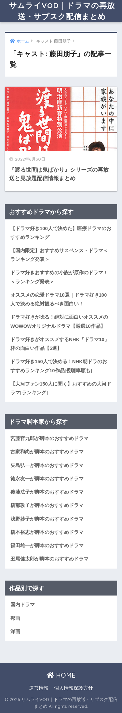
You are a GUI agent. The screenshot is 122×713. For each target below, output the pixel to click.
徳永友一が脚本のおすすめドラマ (47, 478)
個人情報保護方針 (73, 688)
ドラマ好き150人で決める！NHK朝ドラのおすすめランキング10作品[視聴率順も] (58, 366)
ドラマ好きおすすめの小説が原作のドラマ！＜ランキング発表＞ (59, 277)
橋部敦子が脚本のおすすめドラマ (47, 505)
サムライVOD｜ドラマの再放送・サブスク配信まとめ (62, 11)
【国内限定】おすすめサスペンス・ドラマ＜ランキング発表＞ (59, 255)
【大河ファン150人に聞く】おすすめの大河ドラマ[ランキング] (60, 388)
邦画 (15, 618)
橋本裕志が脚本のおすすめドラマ (47, 532)
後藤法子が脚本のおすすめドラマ (47, 492)
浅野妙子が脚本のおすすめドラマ (47, 519)
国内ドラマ (22, 604)
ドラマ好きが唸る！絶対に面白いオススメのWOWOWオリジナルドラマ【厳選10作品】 (59, 321)
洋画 (15, 631)
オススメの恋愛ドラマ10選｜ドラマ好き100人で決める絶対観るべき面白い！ (58, 299)
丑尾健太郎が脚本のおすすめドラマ (49, 558)
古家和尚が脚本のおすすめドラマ (47, 451)
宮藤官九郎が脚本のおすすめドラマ (49, 438)
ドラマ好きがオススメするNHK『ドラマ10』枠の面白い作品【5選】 (59, 344)
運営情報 (38, 688)
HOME (61, 675)
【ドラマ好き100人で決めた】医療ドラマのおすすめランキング (60, 233)
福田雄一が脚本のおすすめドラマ (47, 545)
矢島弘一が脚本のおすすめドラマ (47, 465)
